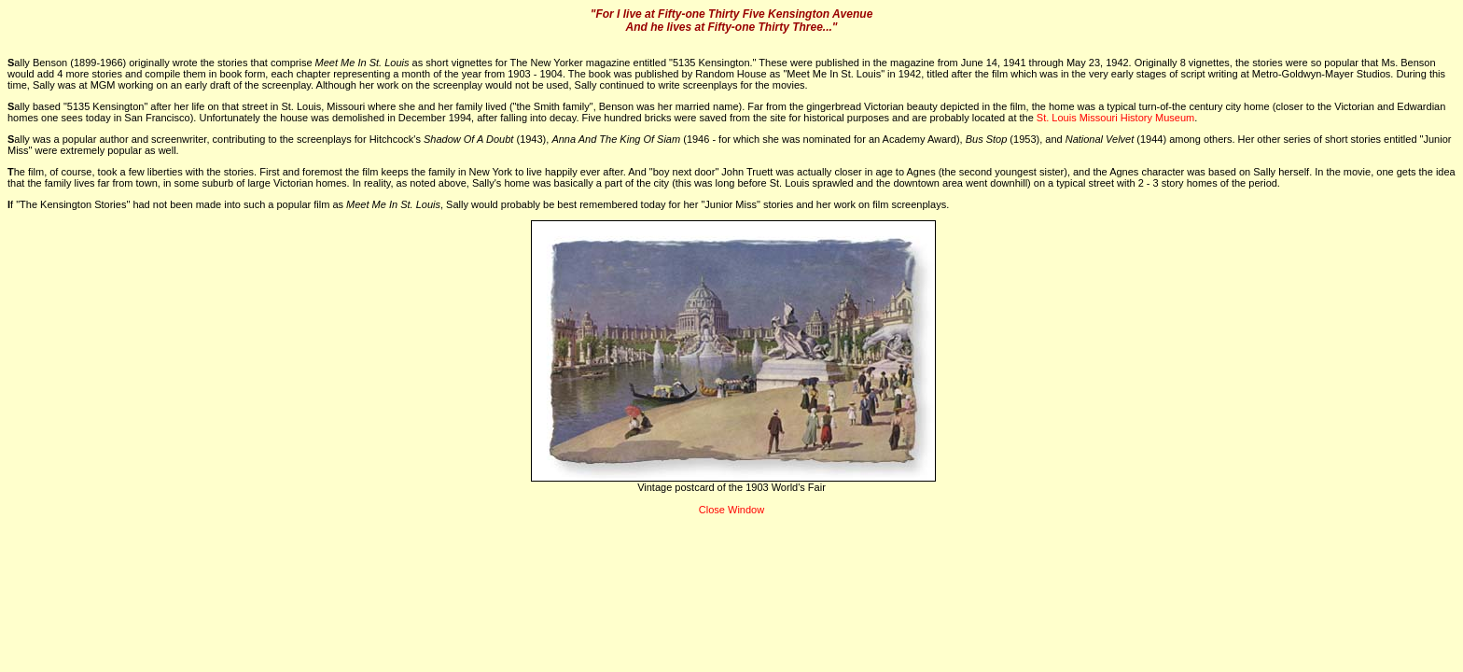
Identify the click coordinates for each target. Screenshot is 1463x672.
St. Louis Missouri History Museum (1115, 117)
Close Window (731, 509)
